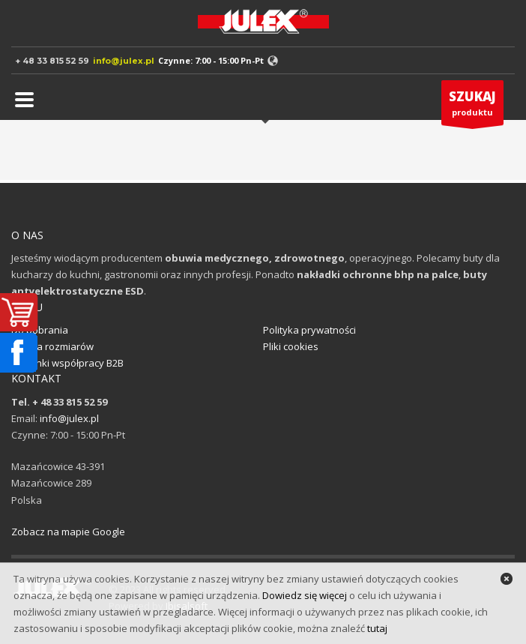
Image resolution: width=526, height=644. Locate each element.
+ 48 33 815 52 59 (52, 60)
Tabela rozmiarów (52, 346)
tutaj (377, 628)
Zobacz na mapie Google (68, 531)
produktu (472, 106)
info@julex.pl (123, 60)
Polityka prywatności (309, 330)
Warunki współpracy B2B (67, 363)
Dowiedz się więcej (304, 595)
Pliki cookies (290, 346)
